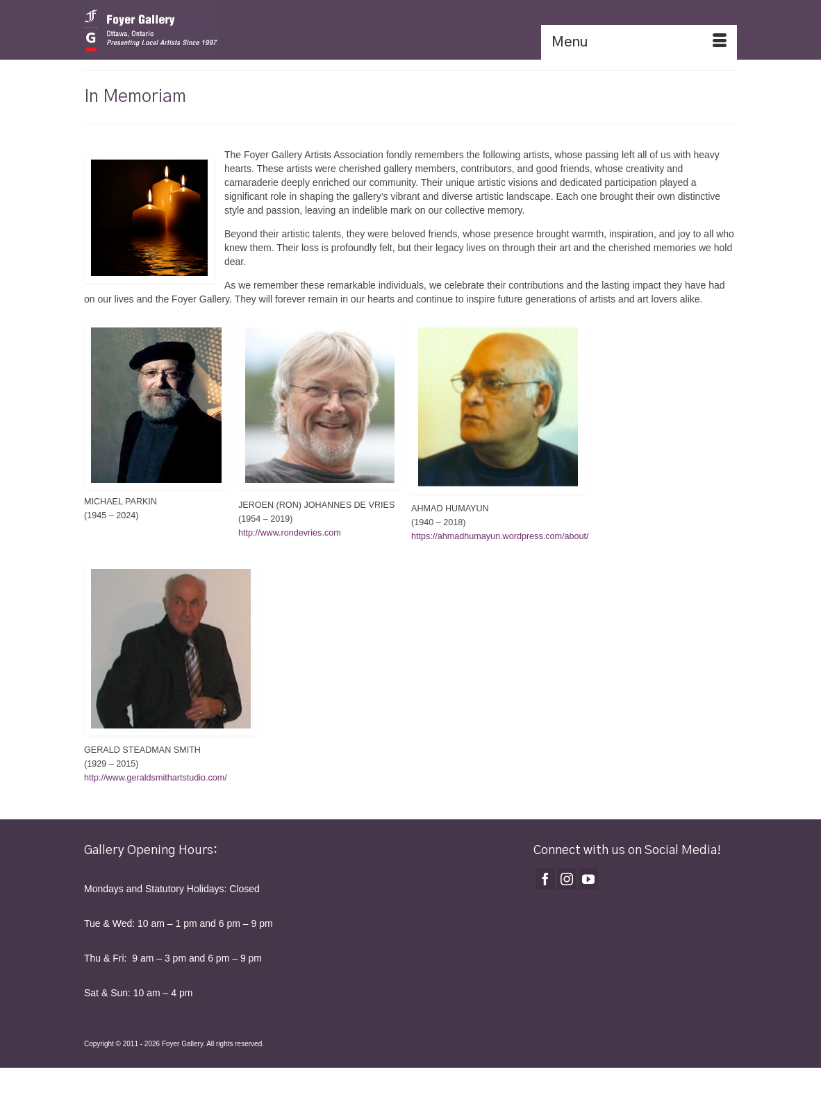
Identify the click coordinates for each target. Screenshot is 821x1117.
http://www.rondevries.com (289, 533)
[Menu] (639, 42)
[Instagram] (567, 878)
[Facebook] (545, 878)
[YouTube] (588, 878)
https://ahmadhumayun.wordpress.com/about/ (500, 536)
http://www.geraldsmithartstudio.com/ (155, 778)
